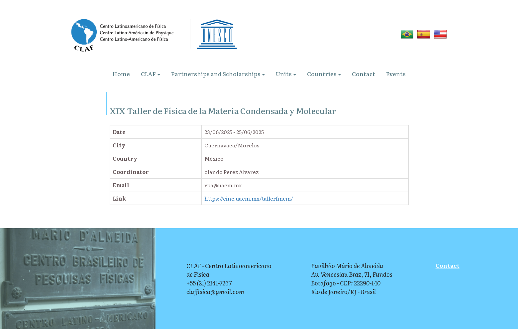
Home (121, 74)
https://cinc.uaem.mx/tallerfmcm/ (248, 198)
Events (396, 74)
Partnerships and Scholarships (218, 74)
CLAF (150, 74)
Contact (363, 74)
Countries (324, 74)
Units (286, 74)
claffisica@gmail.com (215, 291)
